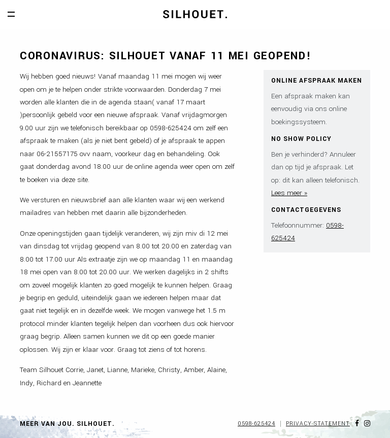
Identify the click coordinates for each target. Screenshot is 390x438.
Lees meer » (289, 193)
